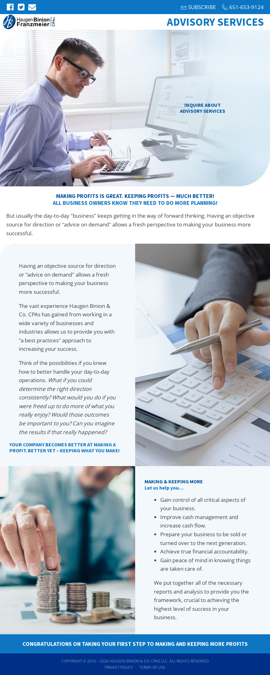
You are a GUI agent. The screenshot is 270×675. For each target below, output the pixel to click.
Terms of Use (152, 667)
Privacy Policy (119, 667)
